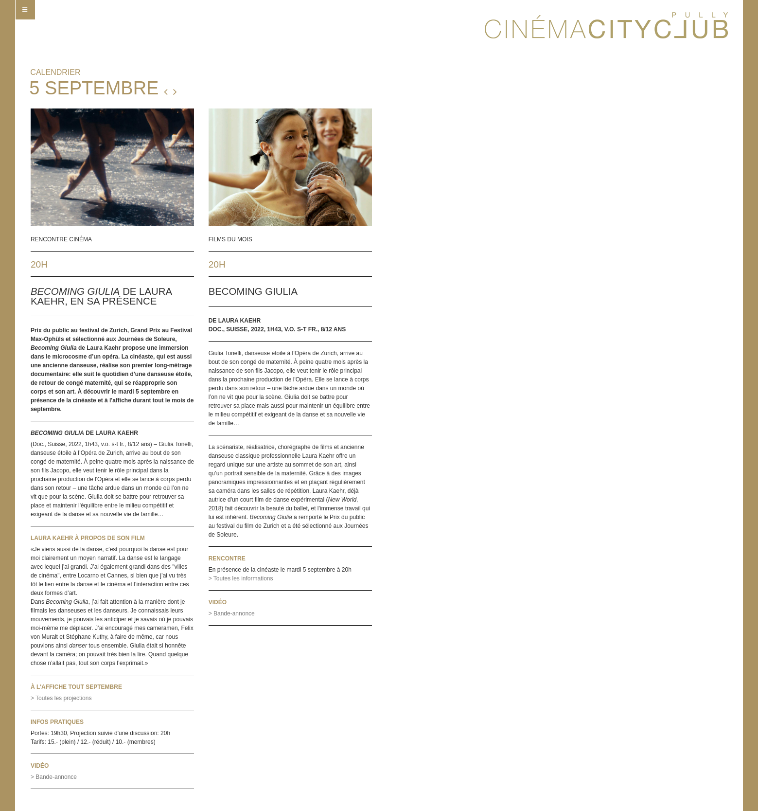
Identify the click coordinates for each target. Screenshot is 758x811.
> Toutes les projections (61, 698)
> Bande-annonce (54, 777)
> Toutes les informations (241, 578)
